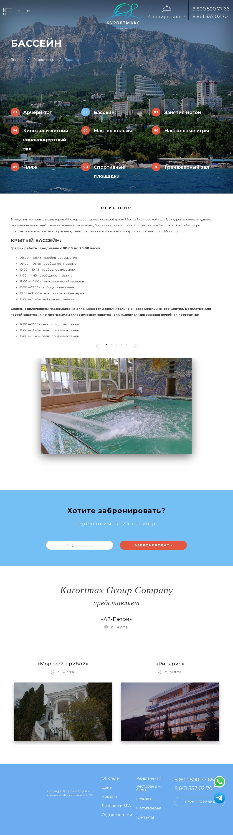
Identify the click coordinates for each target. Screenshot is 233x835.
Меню (24, 11)
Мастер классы (113, 130)
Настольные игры (186, 130)
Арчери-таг (37, 112)
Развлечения (44, 60)
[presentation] (97, 346)
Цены (107, 788)
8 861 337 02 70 (210, 16)
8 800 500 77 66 (211, 9)
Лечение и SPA (116, 806)
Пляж (30, 167)
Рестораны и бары (148, 788)
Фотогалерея (148, 808)
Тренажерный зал (186, 167)
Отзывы (143, 799)
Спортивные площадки (109, 171)
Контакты (145, 817)
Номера (109, 797)
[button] (106, 345)
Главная (17, 60)
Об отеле (110, 779)
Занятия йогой (182, 112)
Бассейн (72, 60)
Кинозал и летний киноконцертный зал (45, 140)
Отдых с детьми (117, 815)
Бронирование (166, 17)
